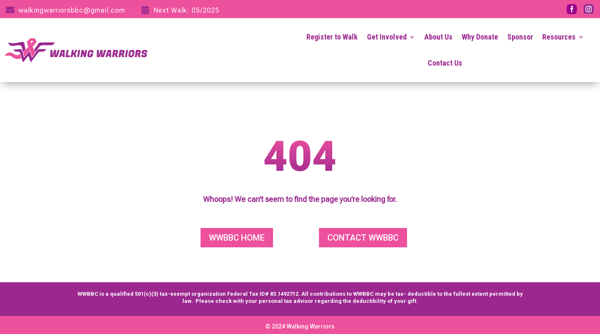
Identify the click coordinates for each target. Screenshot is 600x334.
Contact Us (445, 62)
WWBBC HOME (237, 238)
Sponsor (520, 36)
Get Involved (387, 36)
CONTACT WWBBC (363, 238)
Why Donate (480, 36)
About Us (438, 36)
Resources (559, 36)
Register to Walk (332, 36)
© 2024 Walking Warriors (300, 326)
